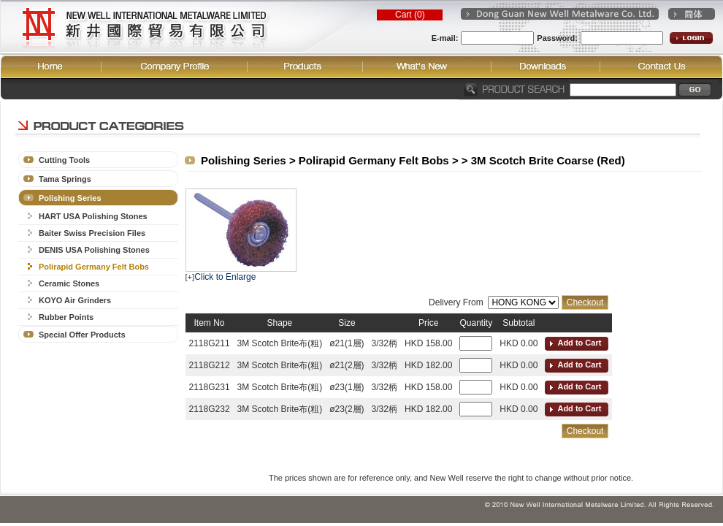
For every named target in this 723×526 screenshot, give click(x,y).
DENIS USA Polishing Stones (94, 249)
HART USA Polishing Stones (93, 216)
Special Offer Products (82, 334)
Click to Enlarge (225, 277)
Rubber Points (66, 317)
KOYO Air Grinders (75, 300)
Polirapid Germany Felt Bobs (94, 266)
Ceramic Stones (69, 283)
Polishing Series (70, 198)
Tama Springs (65, 179)
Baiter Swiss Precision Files (92, 233)
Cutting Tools (64, 160)
